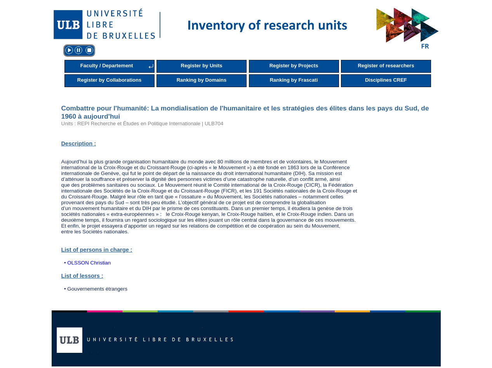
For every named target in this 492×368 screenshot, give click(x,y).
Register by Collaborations (109, 80)
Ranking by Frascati (294, 80)
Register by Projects (293, 65)
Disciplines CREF (386, 80)
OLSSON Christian (89, 263)
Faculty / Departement (106, 65)
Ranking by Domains (202, 80)
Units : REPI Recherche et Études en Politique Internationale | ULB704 (142, 123)
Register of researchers (386, 65)
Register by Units (202, 65)
